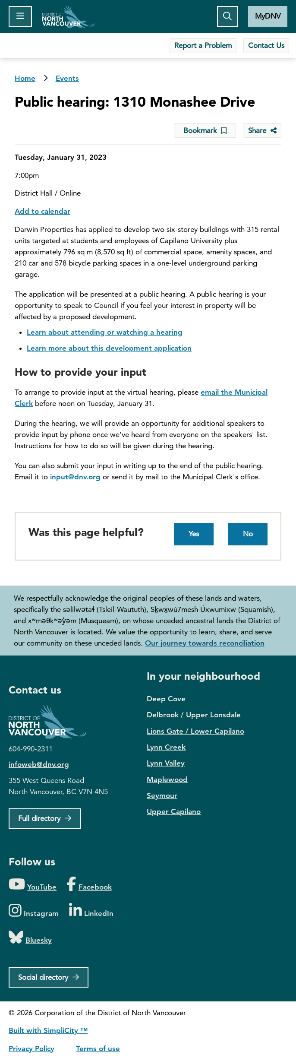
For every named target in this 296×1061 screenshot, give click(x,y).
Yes (194, 533)
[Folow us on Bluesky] (30, 938)
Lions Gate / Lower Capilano (195, 731)
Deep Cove (166, 698)
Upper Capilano (174, 811)
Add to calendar (42, 211)
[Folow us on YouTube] (33, 885)
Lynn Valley (166, 763)
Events (67, 78)
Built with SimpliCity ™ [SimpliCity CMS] (48, 1030)
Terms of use (98, 1048)
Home (68, 16)
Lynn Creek (166, 747)
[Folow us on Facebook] (89, 885)
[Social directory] (48, 977)
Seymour (162, 795)
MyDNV (267, 16)
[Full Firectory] (45, 818)
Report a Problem (203, 45)
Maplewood (167, 779)
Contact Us (266, 45)
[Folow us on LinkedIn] (91, 911)
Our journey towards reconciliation (205, 643)
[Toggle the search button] (227, 16)
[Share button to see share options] (262, 130)
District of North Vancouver (52, 722)
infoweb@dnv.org (39, 764)
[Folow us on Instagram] (34, 911)
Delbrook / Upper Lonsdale (194, 714)
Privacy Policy (31, 1048)
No (248, 533)
